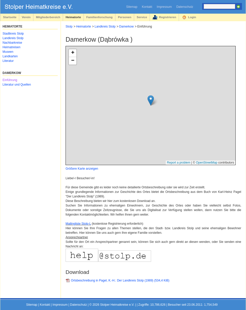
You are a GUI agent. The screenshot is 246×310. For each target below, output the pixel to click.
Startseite (9, 17)
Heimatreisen (11, 47)
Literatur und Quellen (17, 84)
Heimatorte (73, 17)
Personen (124, 17)
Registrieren (167, 17)
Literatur (8, 61)
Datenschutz (184, 7)
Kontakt (147, 7)
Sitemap (131, 7)
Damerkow (126, 26)
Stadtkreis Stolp (13, 33)
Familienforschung (99, 17)
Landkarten (10, 56)
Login (192, 17)
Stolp (69, 26)
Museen (8, 52)
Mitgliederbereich (48, 17)
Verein (26, 17)
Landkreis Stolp (105, 26)
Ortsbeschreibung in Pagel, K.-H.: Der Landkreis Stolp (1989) (120, 280)
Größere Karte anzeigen (82, 168)
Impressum (164, 7)
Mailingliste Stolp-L (78, 223)
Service (142, 17)
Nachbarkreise (12, 42)
